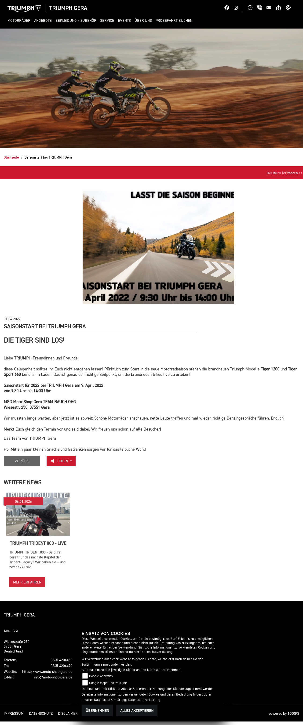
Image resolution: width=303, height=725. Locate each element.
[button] (19, 20)
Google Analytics (101, 676)
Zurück (22, 461)
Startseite (11, 157)
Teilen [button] (59, 461)
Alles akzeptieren (136, 710)
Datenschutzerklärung (157, 652)
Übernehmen (97, 710)
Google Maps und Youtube (108, 683)
